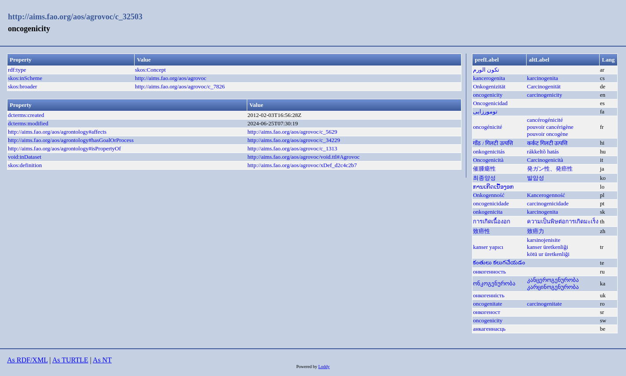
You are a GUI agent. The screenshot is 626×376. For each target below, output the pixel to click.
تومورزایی (485, 111)
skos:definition (25, 165)
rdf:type (17, 69)
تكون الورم (486, 69)
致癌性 (481, 231)
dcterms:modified (28, 123)
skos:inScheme (25, 78)
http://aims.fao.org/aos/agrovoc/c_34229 (293, 140)
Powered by (307, 366)
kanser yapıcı (488, 247)
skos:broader (22, 86)
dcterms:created (26, 115)
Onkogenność (489, 195)
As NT (102, 360)
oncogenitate (487, 303)
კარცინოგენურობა (553, 287)
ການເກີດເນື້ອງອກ (493, 186)
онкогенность (489, 271)
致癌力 (535, 231)
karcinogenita (542, 78)
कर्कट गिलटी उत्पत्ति (547, 143)
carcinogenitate (544, 303)
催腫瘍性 (484, 168)
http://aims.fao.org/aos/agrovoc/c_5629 (292, 131)
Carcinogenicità (545, 160)
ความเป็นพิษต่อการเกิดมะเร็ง (562, 221)
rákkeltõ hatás (543, 151)
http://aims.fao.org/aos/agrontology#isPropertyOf (64, 148)
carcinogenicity (544, 94)
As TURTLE (70, 360)
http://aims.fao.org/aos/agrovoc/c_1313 (292, 148)
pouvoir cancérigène (550, 127)
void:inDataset (24, 156)
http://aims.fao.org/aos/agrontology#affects (57, 131)
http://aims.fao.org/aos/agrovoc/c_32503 (75, 16)
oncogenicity (487, 94)
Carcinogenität (544, 86)
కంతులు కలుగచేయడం (499, 262)
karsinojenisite (543, 240)
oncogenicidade (491, 203)
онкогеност (486, 312)
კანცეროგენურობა (553, 280)
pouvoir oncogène (547, 134)
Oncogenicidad (490, 103)
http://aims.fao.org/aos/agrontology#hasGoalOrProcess (71, 140)
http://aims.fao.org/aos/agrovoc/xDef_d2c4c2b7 (302, 165)
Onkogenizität (489, 86)
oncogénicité (487, 127)
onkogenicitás (489, 151)
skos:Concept (150, 69)
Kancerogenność (546, 195)
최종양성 (484, 178)
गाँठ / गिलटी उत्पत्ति (493, 143)
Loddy (323, 366)
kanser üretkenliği (547, 247)
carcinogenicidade (548, 203)
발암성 (535, 178)
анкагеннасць (489, 328)
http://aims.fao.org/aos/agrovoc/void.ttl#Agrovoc (303, 156)
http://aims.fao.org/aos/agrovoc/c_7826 (180, 86)
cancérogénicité (545, 120)
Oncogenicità (488, 160)
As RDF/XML (27, 360)
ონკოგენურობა (494, 283)
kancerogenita (489, 78)
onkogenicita (487, 211)
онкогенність (488, 295)
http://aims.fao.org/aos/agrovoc (170, 78)
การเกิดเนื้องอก (491, 221)
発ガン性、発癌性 (550, 168)
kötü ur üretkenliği (548, 254)
